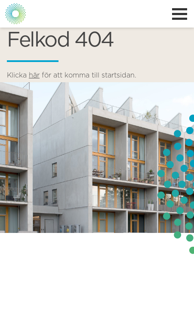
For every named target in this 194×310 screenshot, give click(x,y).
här (34, 75)
